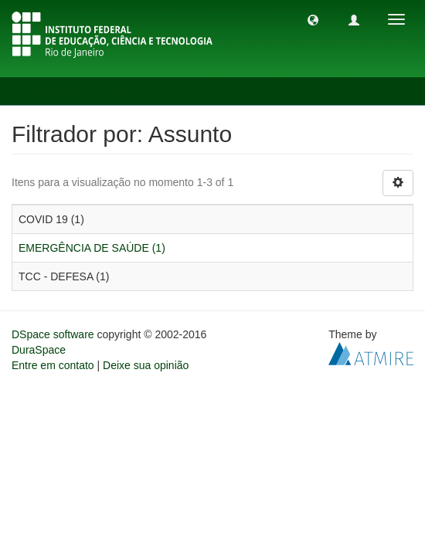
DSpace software (53, 334)
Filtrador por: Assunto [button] (80, 91)
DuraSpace (39, 350)
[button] (313, 19)
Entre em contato (53, 365)
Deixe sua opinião (146, 365)
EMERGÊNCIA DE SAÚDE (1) (92, 248)
